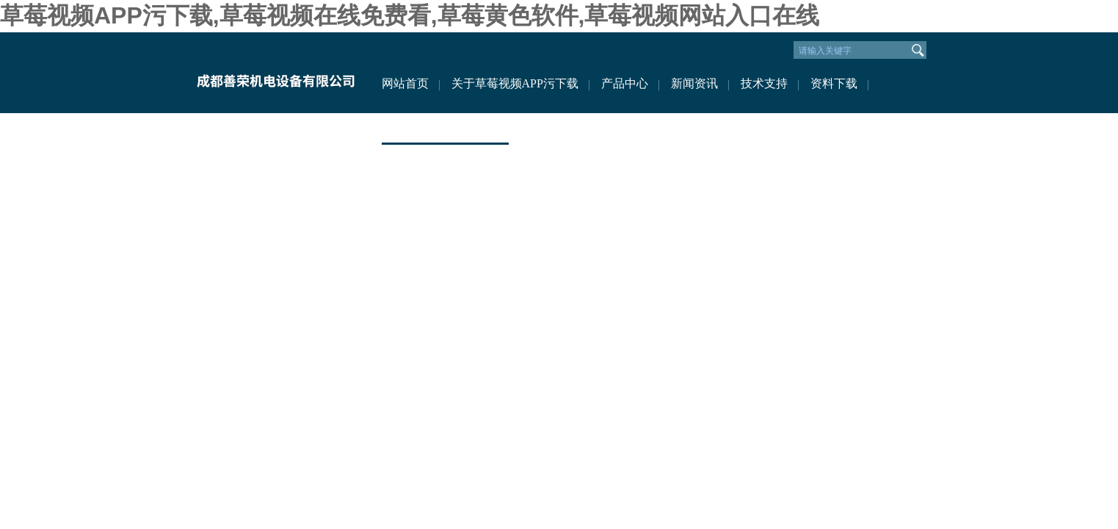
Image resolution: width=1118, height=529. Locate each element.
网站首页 (405, 83)
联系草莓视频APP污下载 (445, 127)
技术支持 (764, 83)
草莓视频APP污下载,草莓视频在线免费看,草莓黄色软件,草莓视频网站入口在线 (409, 15)
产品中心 (624, 83)
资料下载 (833, 83)
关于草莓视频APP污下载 (514, 83)
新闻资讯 (694, 83)
